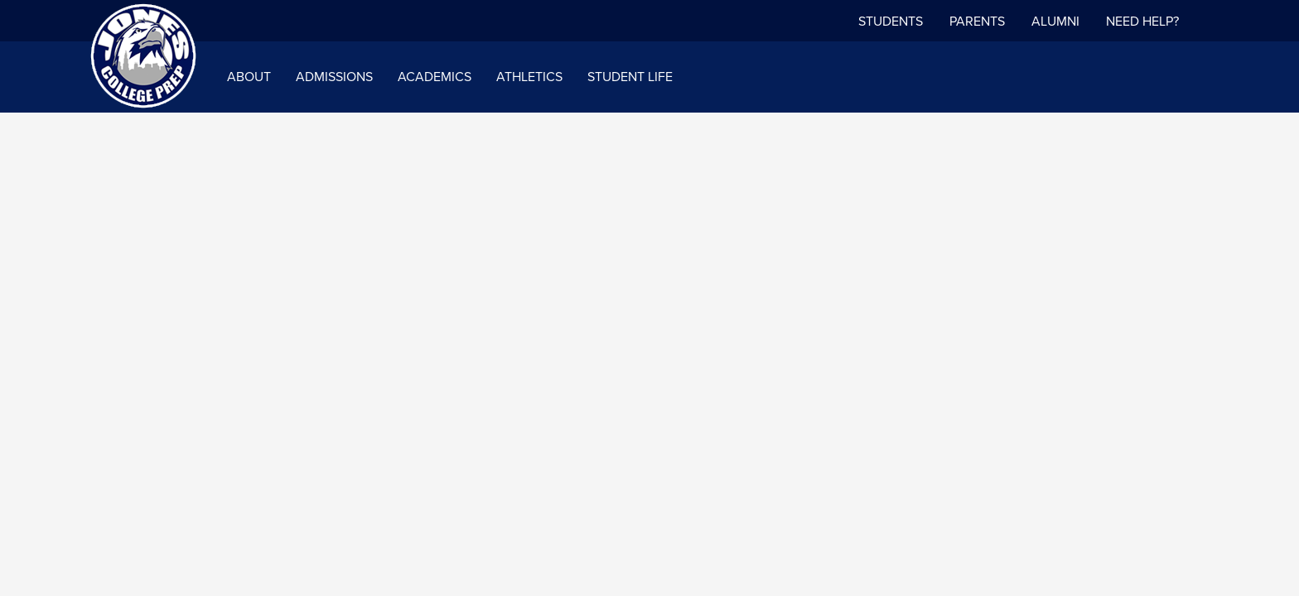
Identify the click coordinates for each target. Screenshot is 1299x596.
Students (890, 21)
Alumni (1055, 21)
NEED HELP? (1142, 21)
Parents (977, 21)
